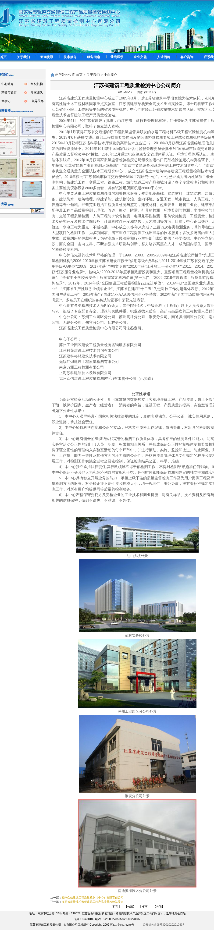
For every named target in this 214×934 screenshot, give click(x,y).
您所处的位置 (65, 75)
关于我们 (23, 57)
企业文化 (140, 57)
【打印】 (115, 906)
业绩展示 (116, 57)
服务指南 (93, 57)
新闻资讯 (46, 57)
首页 (79, 75)
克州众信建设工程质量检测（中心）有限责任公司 (92, 897)
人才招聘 (163, 57)
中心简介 (110, 75)
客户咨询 (186, 57)
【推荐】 (144, 906)
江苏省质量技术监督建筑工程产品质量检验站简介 (92, 901)
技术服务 (70, 57)
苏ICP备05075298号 (122, 924)
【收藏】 (130, 906)
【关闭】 (158, 906)
